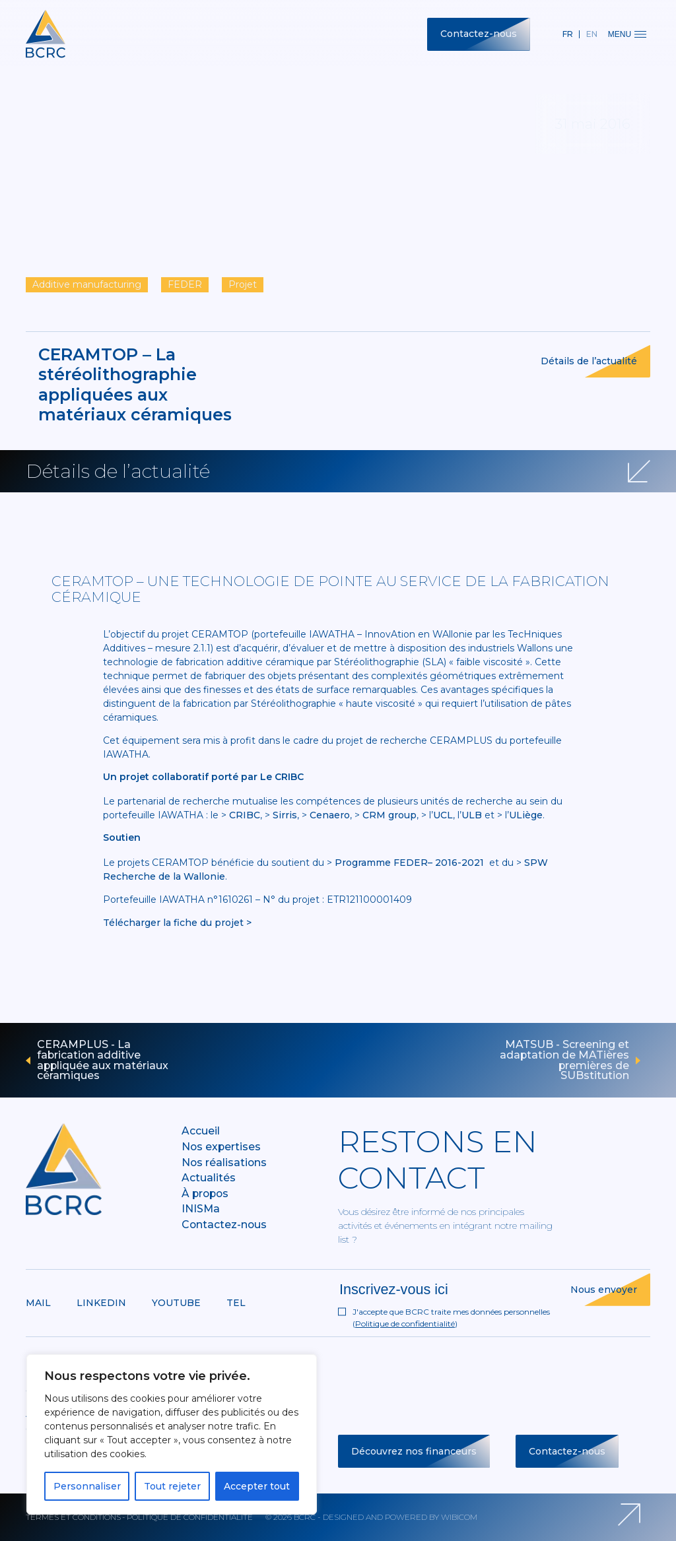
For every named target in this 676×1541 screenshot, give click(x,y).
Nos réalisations (224, 1162)
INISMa (201, 1208)
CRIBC (244, 815)
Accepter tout (257, 1486)
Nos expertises (221, 1146)
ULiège (526, 815)
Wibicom (459, 1517)
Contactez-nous (478, 34)
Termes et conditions (73, 1517)
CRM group (389, 815)
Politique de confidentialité (405, 1323)
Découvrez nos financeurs (414, 1451)
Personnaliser (87, 1486)
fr (567, 34)
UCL (443, 815)
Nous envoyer (603, 1289)
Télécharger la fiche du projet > (177, 923)
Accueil (201, 1131)
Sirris (285, 815)
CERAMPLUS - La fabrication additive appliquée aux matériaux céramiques (102, 1060)
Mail (38, 1303)
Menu (627, 34)
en (591, 34)
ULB (471, 815)
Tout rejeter (172, 1486)
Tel (236, 1303)
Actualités (209, 1177)
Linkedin (101, 1303)
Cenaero (330, 815)
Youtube (176, 1303)
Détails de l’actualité (589, 361)
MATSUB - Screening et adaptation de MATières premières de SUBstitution (564, 1060)
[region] (171, 1434)
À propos (205, 1193)
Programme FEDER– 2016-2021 (409, 863)
